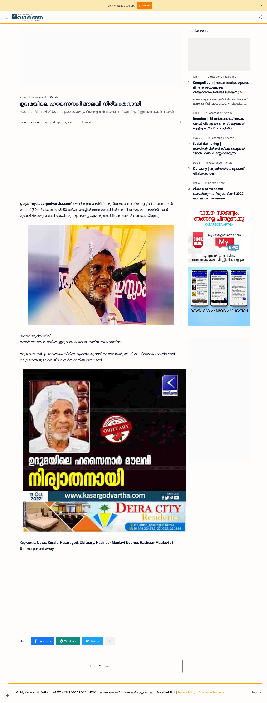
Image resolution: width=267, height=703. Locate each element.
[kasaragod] (236, 78)
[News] (228, 184)
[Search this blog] (86, 17)
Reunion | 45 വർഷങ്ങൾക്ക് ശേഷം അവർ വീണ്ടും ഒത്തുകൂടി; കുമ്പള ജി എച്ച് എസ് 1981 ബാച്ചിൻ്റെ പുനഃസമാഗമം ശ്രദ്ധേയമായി (225, 125)
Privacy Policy (199, 694)
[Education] (221, 78)
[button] (260, 17)
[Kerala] (234, 114)
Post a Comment (107, 668)
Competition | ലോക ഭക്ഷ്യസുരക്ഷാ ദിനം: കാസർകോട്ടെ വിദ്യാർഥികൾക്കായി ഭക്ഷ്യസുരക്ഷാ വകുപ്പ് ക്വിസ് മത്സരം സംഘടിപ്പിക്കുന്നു (227, 89)
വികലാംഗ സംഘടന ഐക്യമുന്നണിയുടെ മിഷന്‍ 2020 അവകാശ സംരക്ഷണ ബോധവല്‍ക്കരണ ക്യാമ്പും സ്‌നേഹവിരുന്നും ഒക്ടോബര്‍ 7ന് (224, 195)
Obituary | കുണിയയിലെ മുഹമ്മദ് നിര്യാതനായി (224, 172)
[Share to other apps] (116, 642)
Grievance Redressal (224, 694)
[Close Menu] (260, 6)
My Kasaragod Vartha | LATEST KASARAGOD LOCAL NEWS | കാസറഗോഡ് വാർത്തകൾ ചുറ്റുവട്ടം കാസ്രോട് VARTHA (110, 694)
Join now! (144, 5)
